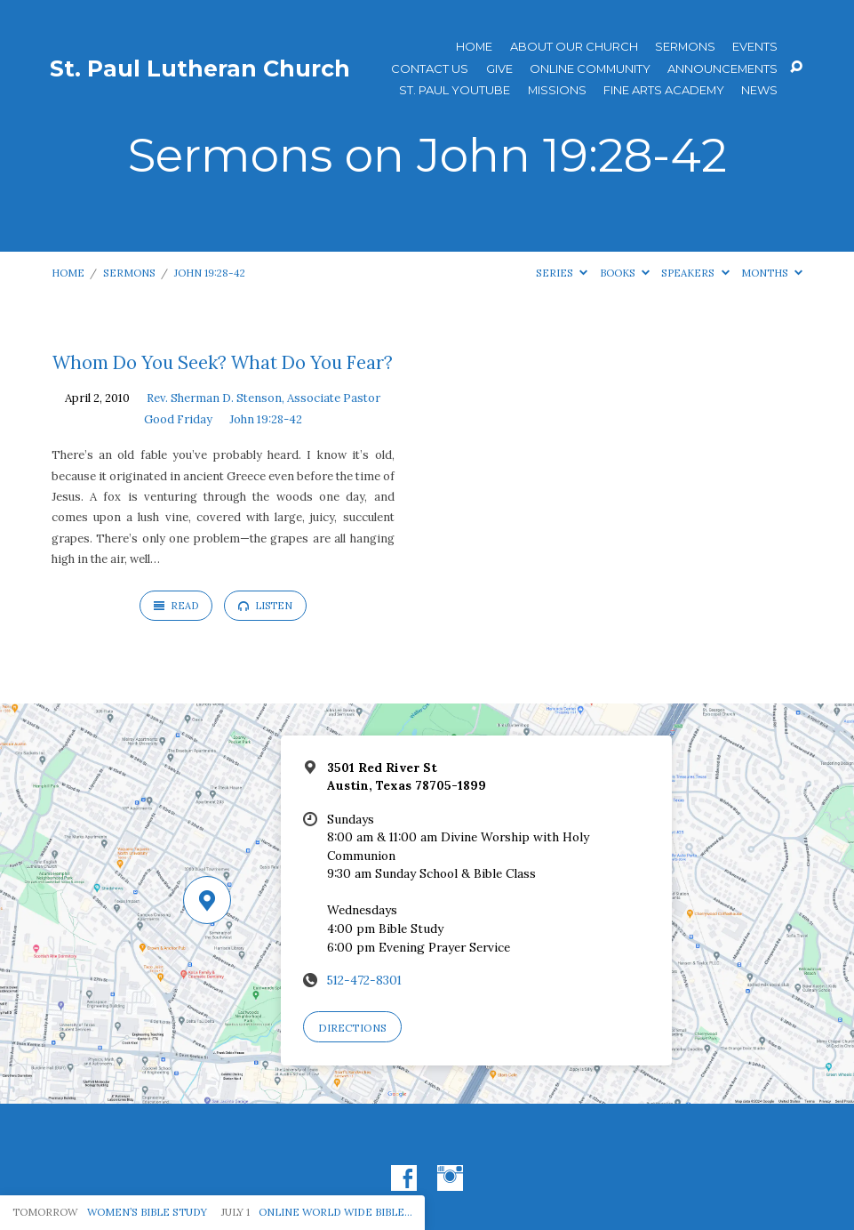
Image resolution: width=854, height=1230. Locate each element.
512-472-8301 (364, 980)
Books (625, 272)
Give (499, 69)
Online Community (590, 69)
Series (561, 272)
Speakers (695, 272)
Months (771, 272)
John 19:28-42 (209, 272)
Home (474, 46)
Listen (265, 605)
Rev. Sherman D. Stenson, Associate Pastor (263, 398)
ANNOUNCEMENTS (722, 69)
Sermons (685, 46)
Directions (352, 1027)
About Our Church (574, 46)
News (759, 90)
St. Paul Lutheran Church (200, 68)
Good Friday (178, 419)
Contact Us (429, 69)
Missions (557, 90)
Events (755, 46)
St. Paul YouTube (454, 90)
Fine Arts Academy (663, 90)
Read (176, 605)
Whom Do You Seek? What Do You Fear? (222, 362)
